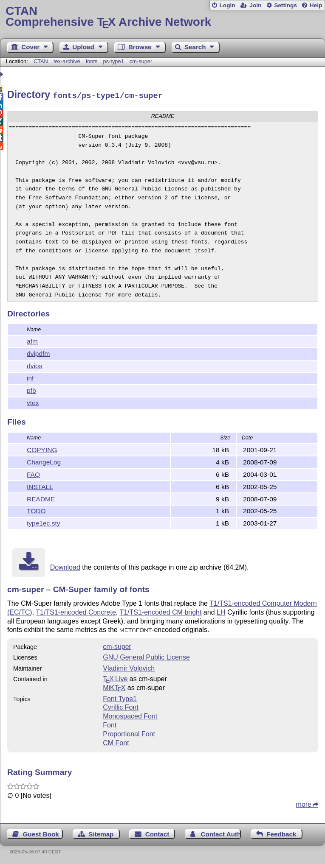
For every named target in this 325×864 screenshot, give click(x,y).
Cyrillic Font (120, 706)
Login (227, 5)
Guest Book (41, 832)
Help (316, 5)
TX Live (115, 677)
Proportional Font (129, 732)
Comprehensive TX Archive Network (162, 17)
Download (65, 566)
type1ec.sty (43, 522)
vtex (33, 401)
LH (221, 611)
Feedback (281, 832)
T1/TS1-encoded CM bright (160, 611)
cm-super (141, 61)
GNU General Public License (146, 656)
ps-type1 (113, 61)
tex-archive (67, 61)
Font (109, 723)
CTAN (41, 61)
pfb (31, 389)
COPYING (42, 448)
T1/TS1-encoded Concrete (76, 611)
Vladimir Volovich (129, 667)
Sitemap (100, 832)
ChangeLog (44, 460)
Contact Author (221, 832)
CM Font (116, 741)
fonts (92, 61)
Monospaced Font (130, 715)
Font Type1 (120, 697)
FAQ (33, 473)
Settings (285, 5)
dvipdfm (38, 352)
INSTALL (40, 485)
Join (255, 5)
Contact (157, 832)
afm (32, 340)
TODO (36, 509)
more (303, 803)
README (41, 497)
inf (30, 376)
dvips (34, 364)
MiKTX (114, 686)
